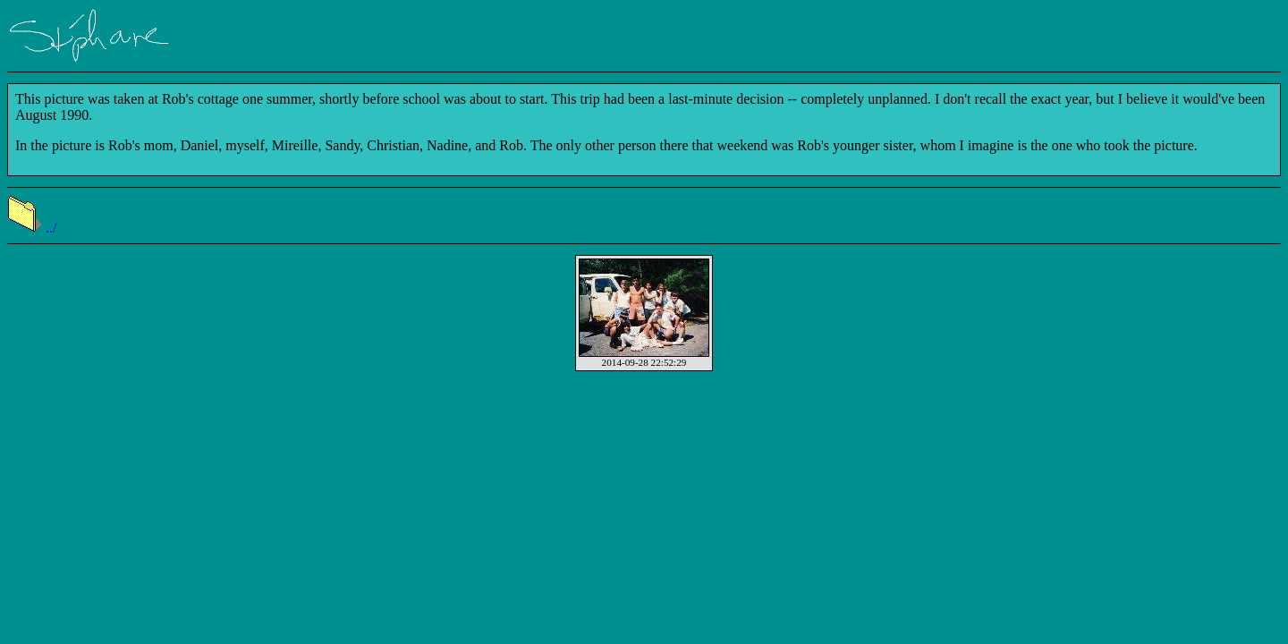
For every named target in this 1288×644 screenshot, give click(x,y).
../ (31, 227)
